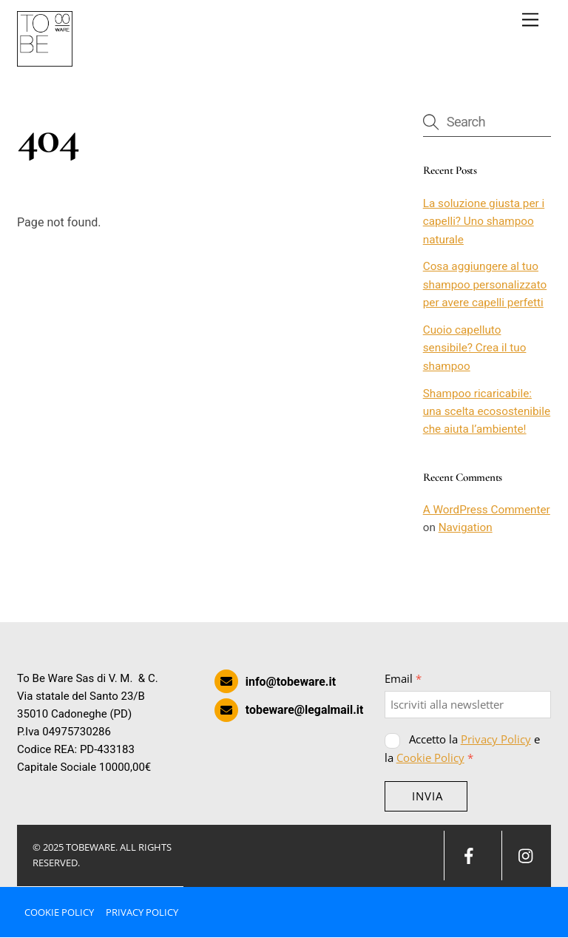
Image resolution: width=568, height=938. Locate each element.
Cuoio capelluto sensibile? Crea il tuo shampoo (475, 348)
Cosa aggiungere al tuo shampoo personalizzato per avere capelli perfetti (485, 285)
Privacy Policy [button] (142, 912)
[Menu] (530, 20)
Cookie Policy (430, 757)
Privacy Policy (496, 739)
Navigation (466, 528)
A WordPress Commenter (486, 509)
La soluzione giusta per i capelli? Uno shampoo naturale (484, 221)
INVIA (427, 796)
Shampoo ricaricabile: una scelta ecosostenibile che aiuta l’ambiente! (486, 411)
